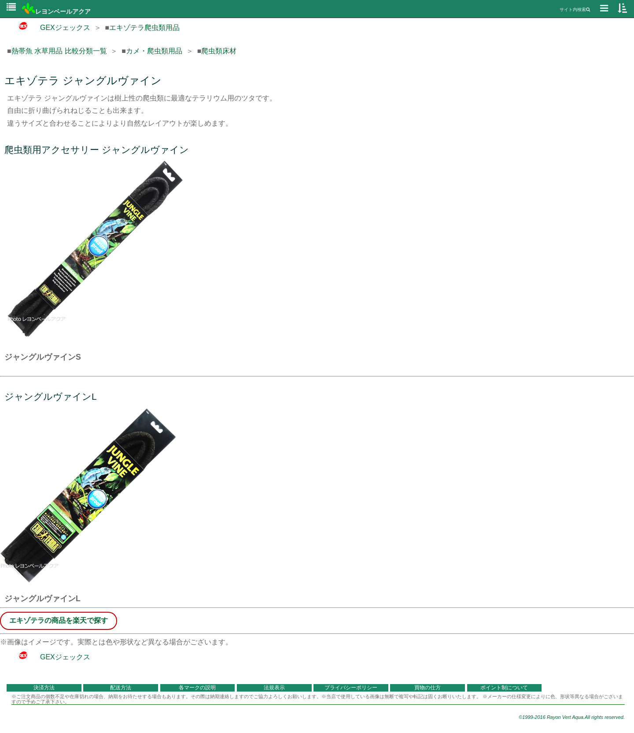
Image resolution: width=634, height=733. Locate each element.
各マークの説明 (197, 688)
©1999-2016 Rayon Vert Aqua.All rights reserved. (572, 717)
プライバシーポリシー (350, 688)
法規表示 (274, 688)
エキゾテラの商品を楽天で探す (58, 620)
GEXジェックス (48, 27)
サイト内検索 (575, 9)
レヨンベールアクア (56, 11)
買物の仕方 (427, 688)
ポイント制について (504, 688)
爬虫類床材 (218, 51)
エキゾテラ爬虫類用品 (144, 27)
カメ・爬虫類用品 (154, 51)
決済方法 (44, 688)
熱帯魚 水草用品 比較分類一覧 (59, 51)
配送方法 (120, 688)
